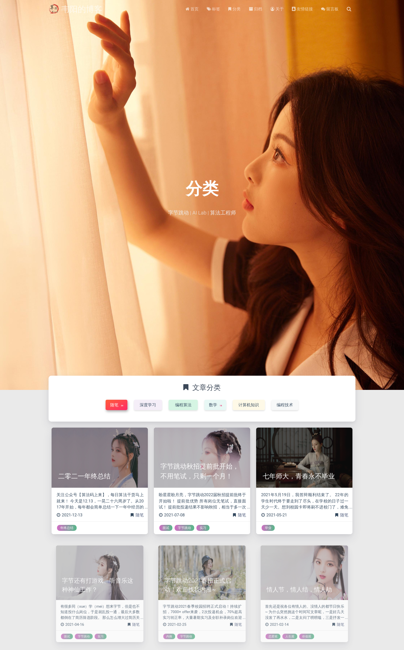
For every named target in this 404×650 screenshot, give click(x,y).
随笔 (140, 515)
